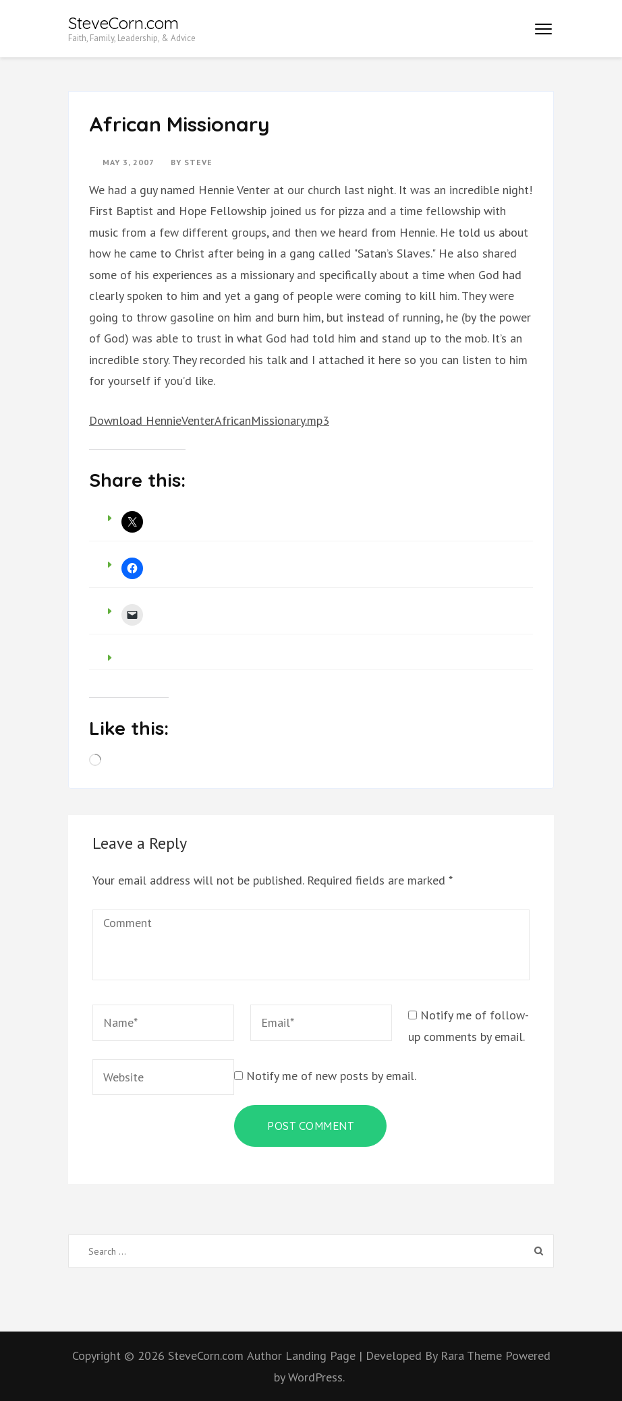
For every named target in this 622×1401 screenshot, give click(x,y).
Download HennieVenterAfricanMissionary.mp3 (209, 420)
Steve (198, 162)
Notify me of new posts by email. (331, 1075)
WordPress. (316, 1377)
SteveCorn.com (123, 23)
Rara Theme (473, 1355)
